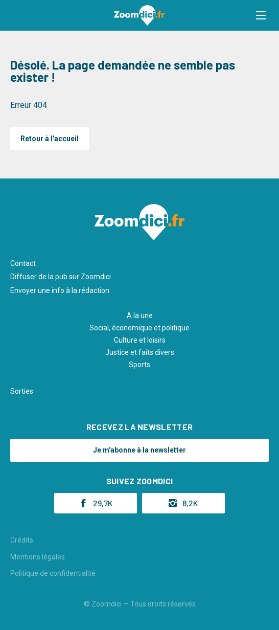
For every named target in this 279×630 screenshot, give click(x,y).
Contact (23, 263)
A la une (140, 315)
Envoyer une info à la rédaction (59, 290)
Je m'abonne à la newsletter (139, 450)
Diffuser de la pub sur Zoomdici (60, 277)
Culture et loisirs (140, 340)
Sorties (21, 391)
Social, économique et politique (139, 328)
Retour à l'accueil (49, 138)
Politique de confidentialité (53, 573)
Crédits (21, 540)
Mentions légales (37, 557)
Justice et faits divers (139, 352)
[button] (261, 15)
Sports (139, 365)
